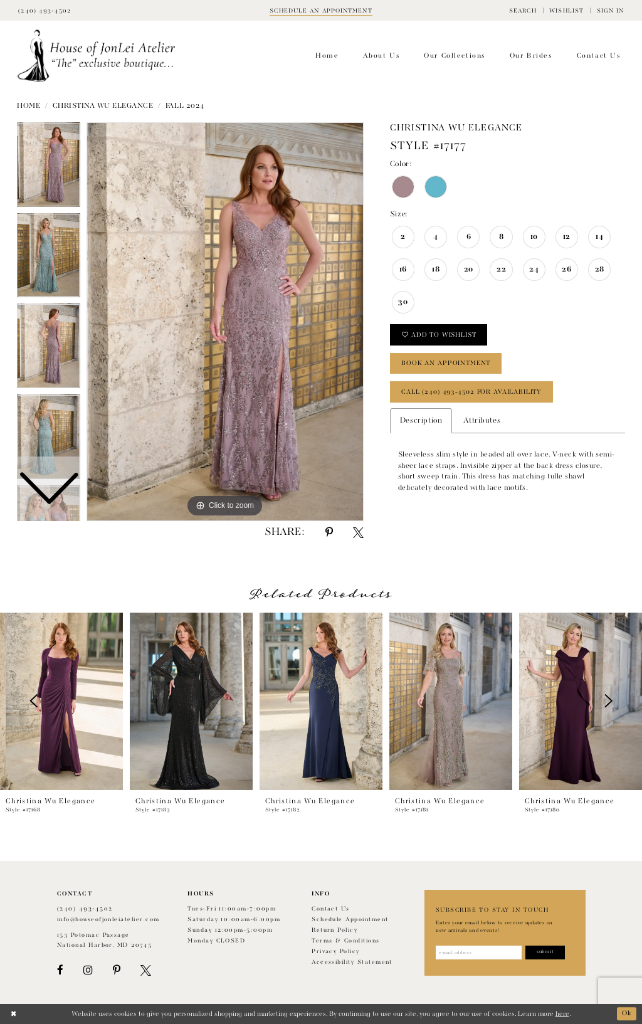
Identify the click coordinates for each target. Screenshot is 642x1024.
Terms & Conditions (345, 940)
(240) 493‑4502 (85, 908)
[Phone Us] (44, 10)
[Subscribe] (545, 952)
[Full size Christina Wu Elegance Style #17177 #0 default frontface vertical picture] (225, 321)
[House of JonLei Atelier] (96, 56)
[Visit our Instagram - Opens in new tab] (87, 970)
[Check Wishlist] (566, 10)
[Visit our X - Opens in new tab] (145, 970)
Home (28, 106)
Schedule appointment (350, 919)
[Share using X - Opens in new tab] (358, 533)
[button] (523, 10)
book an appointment (445, 363)
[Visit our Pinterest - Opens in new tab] (116, 970)
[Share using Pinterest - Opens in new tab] (329, 533)
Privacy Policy (336, 951)
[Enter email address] (479, 952)
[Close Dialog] (13, 1014)
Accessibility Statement (352, 962)
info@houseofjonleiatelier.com (108, 919)
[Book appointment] (321, 10)
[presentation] (61, 701)
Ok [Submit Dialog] (627, 1014)
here (562, 1014)
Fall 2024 (185, 106)
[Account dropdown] (610, 10)
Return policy (334, 930)
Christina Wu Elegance (103, 106)
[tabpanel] (225, 321)
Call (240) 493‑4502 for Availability (471, 392)
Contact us (331, 908)
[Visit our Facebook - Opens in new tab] (60, 970)
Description (421, 420)
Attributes (481, 420)
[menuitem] (523, 10)
